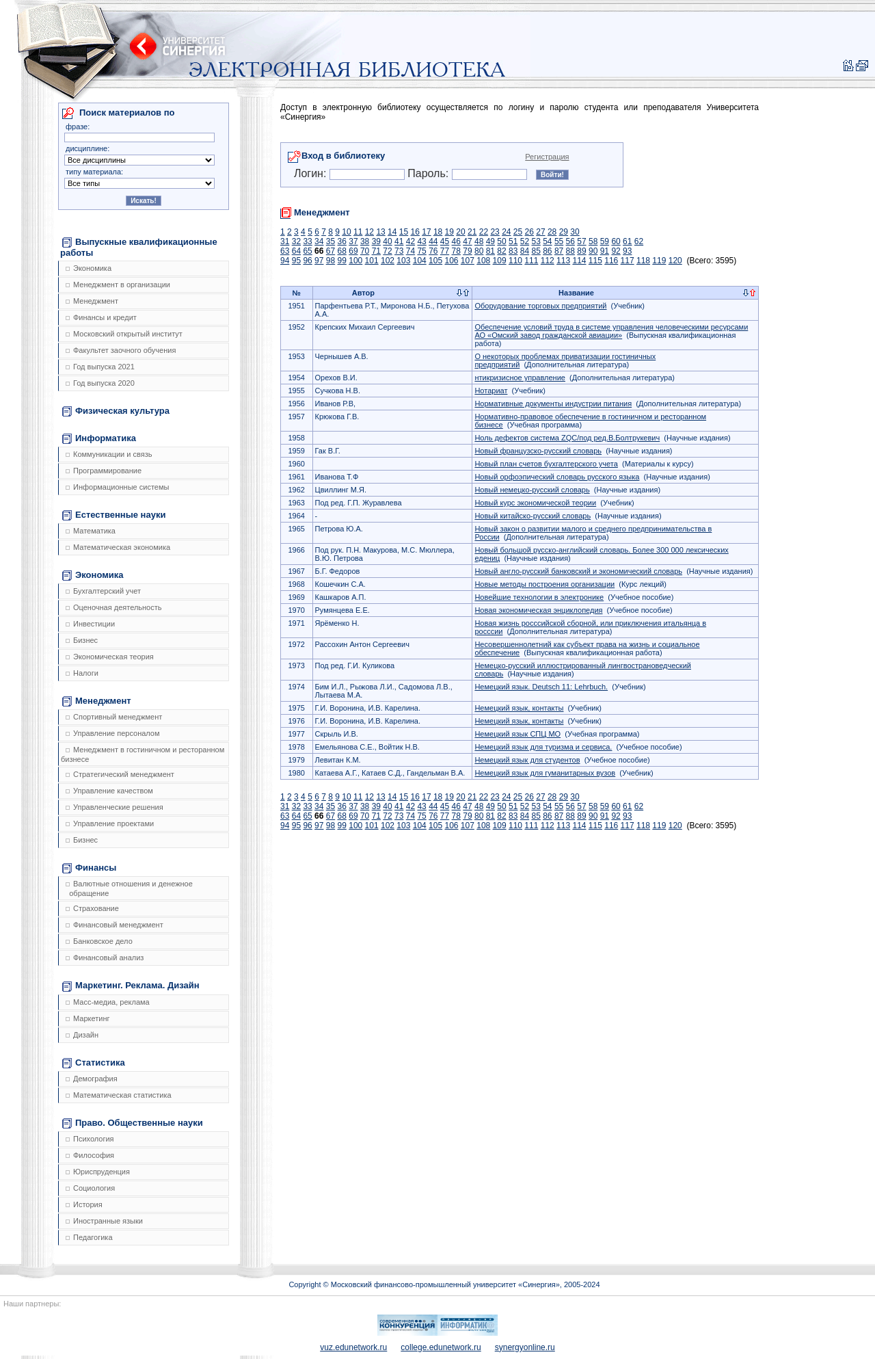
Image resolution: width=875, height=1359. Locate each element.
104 (420, 260)
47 (467, 241)
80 (478, 251)
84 (524, 251)
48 (478, 241)
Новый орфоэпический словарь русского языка (556, 477)
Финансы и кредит (101, 317)
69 (353, 251)
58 (593, 241)
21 (472, 232)
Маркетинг (87, 1018)
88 (570, 251)
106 (451, 260)
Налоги (82, 673)
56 (570, 241)
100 (355, 260)
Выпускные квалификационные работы (138, 247)
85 (535, 251)
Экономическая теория (110, 656)
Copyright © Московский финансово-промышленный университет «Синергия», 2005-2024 (444, 1284)
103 (403, 260)
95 (296, 260)
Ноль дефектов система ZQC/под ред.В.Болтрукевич (567, 438)
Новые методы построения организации (544, 584)
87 (558, 251)
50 (501, 241)
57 (581, 241)
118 (643, 260)
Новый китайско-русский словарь (532, 516)
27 (540, 232)
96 (307, 260)
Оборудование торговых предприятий (540, 306)
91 (604, 251)
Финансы (89, 867)
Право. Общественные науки (132, 1123)
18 (437, 232)
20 (460, 232)
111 (531, 260)
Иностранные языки (104, 1221)
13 (380, 232)
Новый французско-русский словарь (538, 451)
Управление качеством (109, 791)
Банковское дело (99, 941)
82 (501, 251)
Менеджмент (92, 301)
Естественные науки (113, 515)
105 (435, 260)
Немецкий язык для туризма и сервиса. (543, 747)
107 (467, 260)
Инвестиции (90, 624)
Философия (90, 1155)
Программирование (104, 470)
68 (342, 251)
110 (515, 260)
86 (547, 251)
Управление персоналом (113, 733)
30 (574, 232)
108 (483, 260)
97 (318, 260)
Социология (90, 1188)
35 (330, 241)
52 (524, 241)
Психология (90, 1139)
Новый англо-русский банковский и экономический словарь (578, 571)
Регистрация (547, 157)
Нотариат (490, 390)
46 (456, 241)
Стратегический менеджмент (120, 774)
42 (410, 241)
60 (615, 241)
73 (398, 251)
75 (421, 251)
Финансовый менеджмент (114, 925)
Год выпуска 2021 (100, 366)
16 (415, 232)
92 (615, 251)
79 (467, 251)
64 (296, 251)
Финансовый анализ (105, 957)
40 (387, 241)
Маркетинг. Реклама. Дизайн (131, 985)
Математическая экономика (118, 547)
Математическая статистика (119, 1095)
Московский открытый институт (124, 334)
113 (563, 260)
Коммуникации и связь (109, 454)
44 (433, 241)
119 (659, 260)
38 (364, 241)
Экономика (88, 268)
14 (392, 232)
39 (376, 241)
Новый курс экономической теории (535, 503)
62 (638, 241)
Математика (91, 531)
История (84, 1204)
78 (456, 251)
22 (483, 232)
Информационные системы (117, 487)
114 (579, 260)
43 (421, 241)
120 (675, 260)
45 (444, 241)
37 (353, 241)
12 (369, 232)
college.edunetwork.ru (441, 1347)
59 (604, 241)
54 (547, 241)
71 (376, 251)
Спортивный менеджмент (114, 717)
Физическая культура (116, 411)
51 (513, 241)
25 (517, 232)
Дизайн (82, 1035)
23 (494, 232)
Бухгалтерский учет (103, 591)
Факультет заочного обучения (121, 350)
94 (284, 260)
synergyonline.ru (525, 1347)
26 (529, 232)
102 (387, 260)
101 (372, 260)
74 (410, 251)
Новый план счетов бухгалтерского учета (545, 464)
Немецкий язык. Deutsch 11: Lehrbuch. (541, 687)
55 (558, 241)
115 (595, 260)
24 (506, 232)
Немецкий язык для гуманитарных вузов (544, 773)
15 (403, 232)
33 (307, 241)
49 (490, 241)
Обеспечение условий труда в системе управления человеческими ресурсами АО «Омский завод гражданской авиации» (611, 331)
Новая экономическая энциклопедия (538, 610)
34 (318, 241)
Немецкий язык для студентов (527, 760)
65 (307, 251)
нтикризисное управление (519, 377)
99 (342, 260)
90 (593, 251)
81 (490, 251)
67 (330, 251)
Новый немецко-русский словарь (531, 490)
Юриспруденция (98, 1171)
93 (627, 251)
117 (627, 260)
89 (581, 251)
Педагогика (89, 1237)
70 (364, 251)
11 (357, 232)
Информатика (99, 438)
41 (398, 241)
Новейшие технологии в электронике (539, 597)
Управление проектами (110, 823)
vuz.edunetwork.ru (353, 1347)
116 (611, 260)
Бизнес (82, 640)
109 (500, 260)
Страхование (92, 908)
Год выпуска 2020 (100, 383)
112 (547, 260)
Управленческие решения (114, 807)
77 (444, 251)
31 (284, 241)
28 (552, 232)
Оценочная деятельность (114, 607)
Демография (92, 1078)
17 (426, 232)
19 (449, 232)
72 (387, 251)
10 (346, 232)
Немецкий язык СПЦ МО (517, 734)
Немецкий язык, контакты (518, 708)
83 (513, 251)
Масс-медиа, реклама (108, 1002)
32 (296, 241)
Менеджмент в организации (118, 284)
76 (433, 251)
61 (627, 241)
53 (535, 241)
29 (563, 232)
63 (284, 251)
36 (342, 241)
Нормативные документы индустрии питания (553, 403)
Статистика (93, 1062)
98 (330, 260)
